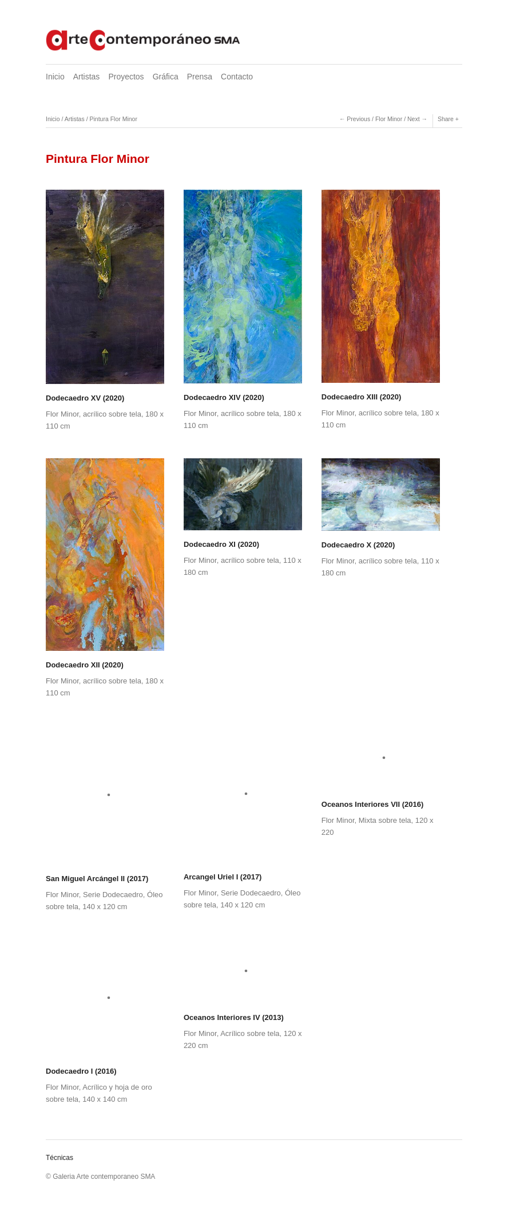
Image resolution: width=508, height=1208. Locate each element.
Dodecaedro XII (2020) (85, 665)
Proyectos (126, 76)
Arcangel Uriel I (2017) (223, 877)
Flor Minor (388, 118)
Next (413, 118)
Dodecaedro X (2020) (358, 545)
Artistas (86, 76)
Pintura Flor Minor (113, 118)
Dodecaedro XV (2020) (85, 398)
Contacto (237, 76)
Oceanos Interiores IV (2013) (234, 1017)
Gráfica (165, 76)
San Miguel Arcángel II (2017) (97, 878)
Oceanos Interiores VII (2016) (372, 804)
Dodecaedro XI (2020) (221, 544)
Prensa (199, 76)
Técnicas (59, 1158)
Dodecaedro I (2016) (81, 1071)
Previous (358, 118)
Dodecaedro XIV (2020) (224, 397)
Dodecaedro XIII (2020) (361, 397)
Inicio (55, 76)
